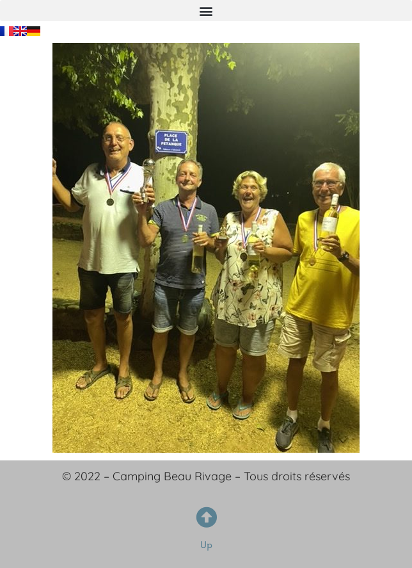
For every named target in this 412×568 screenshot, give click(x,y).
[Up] (206, 517)
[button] (206, 10)
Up (206, 545)
